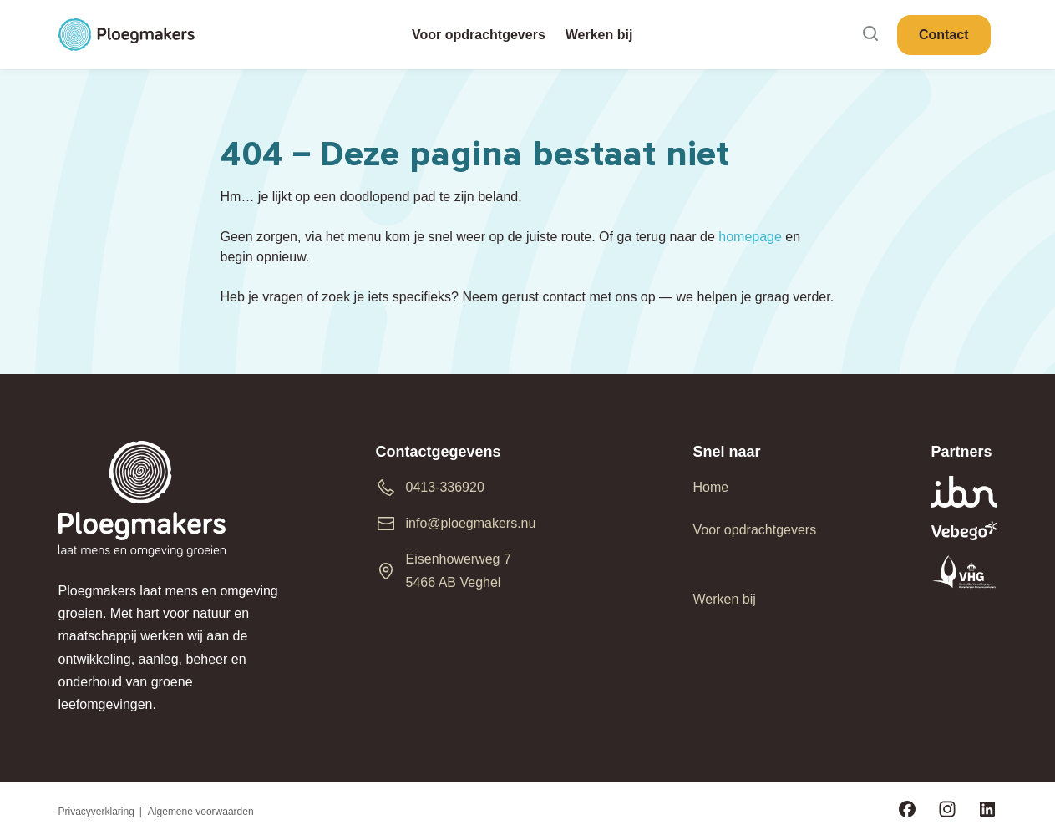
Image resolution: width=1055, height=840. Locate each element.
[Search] (870, 34)
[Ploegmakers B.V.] (126, 35)
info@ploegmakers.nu (471, 523)
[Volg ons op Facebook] (907, 811)
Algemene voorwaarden (201, 811)
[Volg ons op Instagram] (947, 811)
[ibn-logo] (964, 492)
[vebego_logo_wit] (964, 530)
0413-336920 (445, 487)
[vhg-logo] (964, 572)
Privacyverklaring (96, 811)
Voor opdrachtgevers (755, 530)
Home (711, 487)
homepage (750, 237)
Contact (944, 35)
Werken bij (724, 599)
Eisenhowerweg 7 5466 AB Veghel (458, 570)
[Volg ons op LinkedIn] (987, 811)
